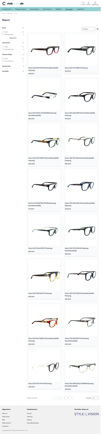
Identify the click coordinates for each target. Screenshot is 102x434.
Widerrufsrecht (6, 423)
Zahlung (29, 420)
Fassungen (9, 13)
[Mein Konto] (88, 3)
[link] (54, 398)
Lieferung (29, 416)
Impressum (5, 426)
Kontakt (29, 413)
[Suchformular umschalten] (83, 3)
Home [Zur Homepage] (3, 13)
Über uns (4, 413)
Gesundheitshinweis (33, 423)
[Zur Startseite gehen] (13, 3)
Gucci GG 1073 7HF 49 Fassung (40, 383)
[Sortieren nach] (88, 29)
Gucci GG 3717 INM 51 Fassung (76, 68)
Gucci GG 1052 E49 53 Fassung (40, 293)
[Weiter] (72, 398)
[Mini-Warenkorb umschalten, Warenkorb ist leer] (95, 3)
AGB (3, 420)
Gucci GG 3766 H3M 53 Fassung (40, 248)
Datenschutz (5, 416)
